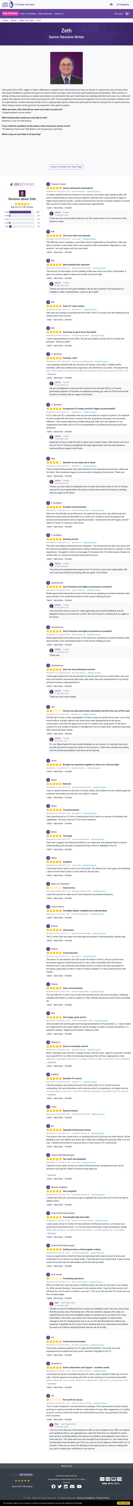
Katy (56, 1302)
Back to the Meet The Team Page (66, 167)
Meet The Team (26, 20)
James (57, 212)
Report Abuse (58, 208)
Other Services (45, 13)
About (14, 20)
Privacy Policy (103, 1498)
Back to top (66, 1466)
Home (5, 20)
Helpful (49, 208)
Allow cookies (123, 1503)
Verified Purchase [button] (93, 191)
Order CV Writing (28, 13)
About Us (58, 13)
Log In (118, 13)
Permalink (68, 208)
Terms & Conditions (86, 1498)
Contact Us (123, 4)
